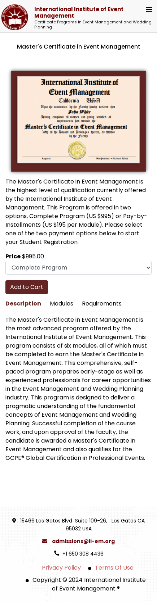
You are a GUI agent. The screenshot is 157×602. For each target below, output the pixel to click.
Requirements (102, 303)
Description (23, 303)
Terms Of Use (114, 567)
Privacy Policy (61, 567)
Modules (61, 303)
